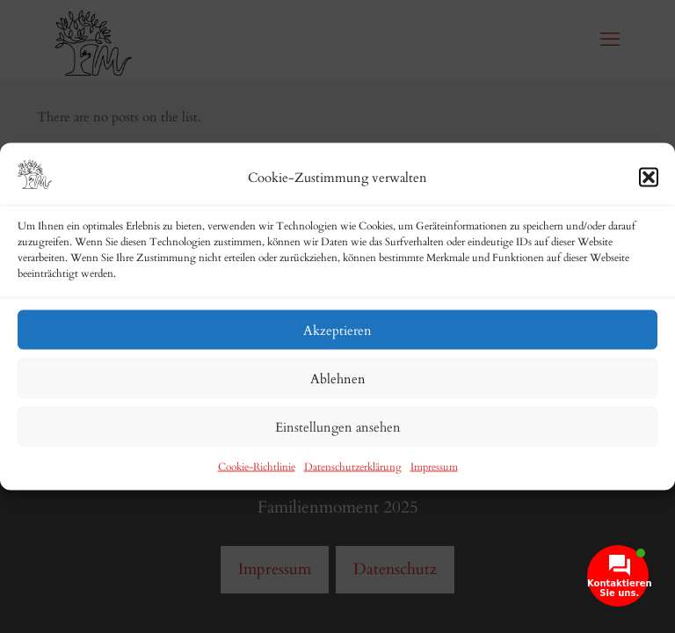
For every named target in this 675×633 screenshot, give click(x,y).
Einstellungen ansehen (338, 426)
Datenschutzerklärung (353, 467)
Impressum (434, 467)
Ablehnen (338, 378)
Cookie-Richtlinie (256, 467)
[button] (648, 177)
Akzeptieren (337, 329)
